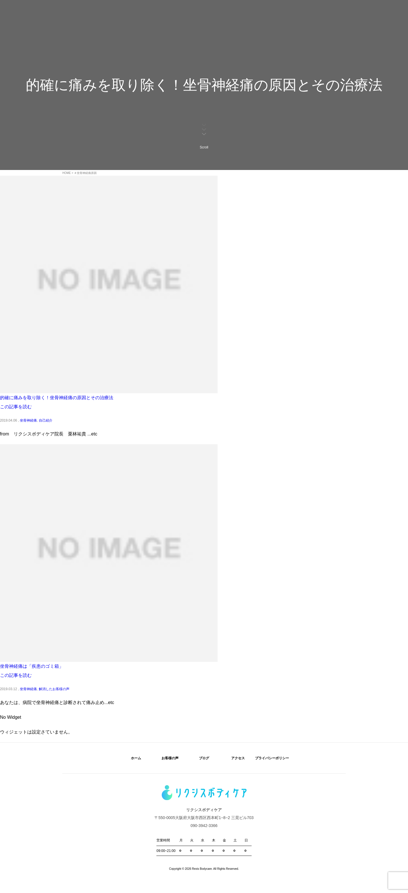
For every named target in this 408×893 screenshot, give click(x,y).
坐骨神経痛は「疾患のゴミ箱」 (31, 666)
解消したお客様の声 (54, 689)
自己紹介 (45, 420)
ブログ (204, 758)
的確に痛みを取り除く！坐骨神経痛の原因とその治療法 (56, 397)
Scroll (204, 136)
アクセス (238, 758)
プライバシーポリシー (272, 758)
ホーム (136, 758)
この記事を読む (16, 406)
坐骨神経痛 (28, 420)
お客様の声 (170, 758)
